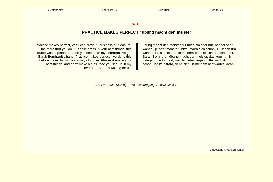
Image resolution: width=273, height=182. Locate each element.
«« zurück (164, 9)
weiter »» (217, 9)
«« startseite (55, 9)
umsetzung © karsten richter (227, 149)
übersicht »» (109, 9)
